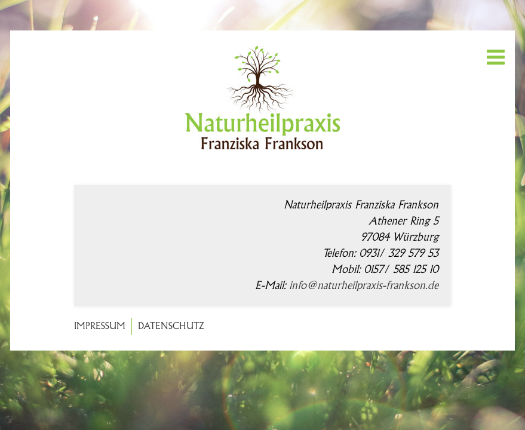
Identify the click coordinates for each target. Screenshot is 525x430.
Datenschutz (171, 326)
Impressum (99, 326)
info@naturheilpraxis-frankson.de (363, 286)
